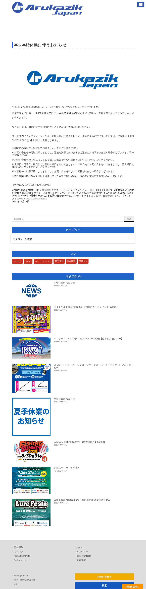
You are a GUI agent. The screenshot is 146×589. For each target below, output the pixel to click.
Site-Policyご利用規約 (25, 579)
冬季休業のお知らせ (64, 282)
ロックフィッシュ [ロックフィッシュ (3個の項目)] (43, 261)
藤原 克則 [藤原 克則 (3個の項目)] (59, 261)
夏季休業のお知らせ (64, 398)
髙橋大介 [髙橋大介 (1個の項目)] (83, 261)
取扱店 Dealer (84, 556)
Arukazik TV (20, 560)
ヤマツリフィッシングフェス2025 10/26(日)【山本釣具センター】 (88, 338)
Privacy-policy (21, 575)
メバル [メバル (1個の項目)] (28, 261)
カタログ (18, 551)
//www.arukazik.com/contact (31, 198)
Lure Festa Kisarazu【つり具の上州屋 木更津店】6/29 (82, 499)
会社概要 (81, 560)
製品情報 (18, 547)
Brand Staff (82, 551)
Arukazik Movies (22, 556)
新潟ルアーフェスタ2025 (67, 468)
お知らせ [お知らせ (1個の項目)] (17, 261)
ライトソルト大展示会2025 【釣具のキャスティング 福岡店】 (86, 307)
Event (79, 547)
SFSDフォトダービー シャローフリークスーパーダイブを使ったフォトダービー (93, 366)
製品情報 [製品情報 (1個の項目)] (71, 261)
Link (16, 584)
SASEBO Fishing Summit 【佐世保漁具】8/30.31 (79, 441)
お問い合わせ (104, 577)
